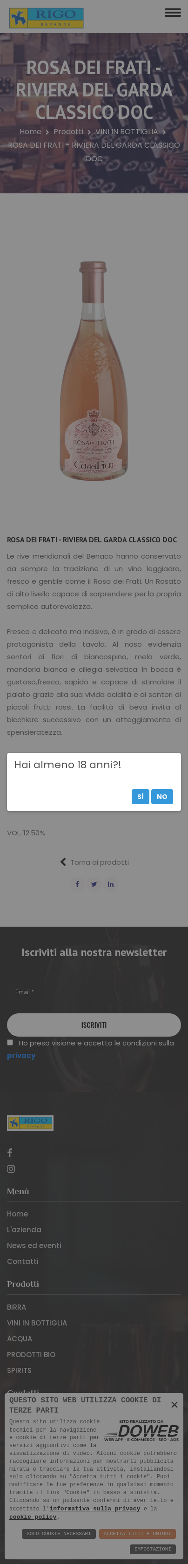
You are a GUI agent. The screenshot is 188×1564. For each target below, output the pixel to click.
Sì (140, 796)
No (162, 796)
